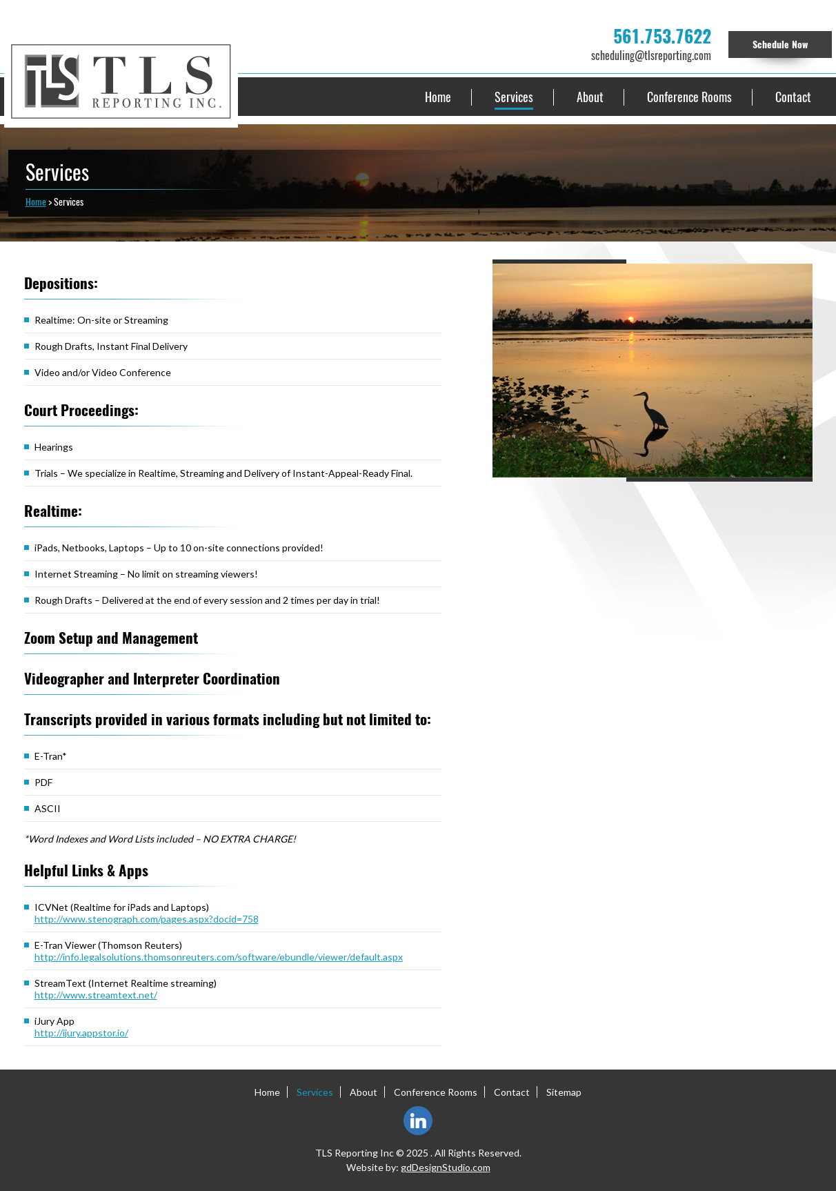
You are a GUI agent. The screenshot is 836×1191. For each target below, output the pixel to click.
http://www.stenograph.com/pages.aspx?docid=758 (146, 919)
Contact (793, 97)
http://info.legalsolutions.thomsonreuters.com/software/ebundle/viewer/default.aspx (218, 957)
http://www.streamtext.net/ (95, 995)
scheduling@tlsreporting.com (651, 55)
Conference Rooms (689, 97)
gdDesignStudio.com (445, 1167)
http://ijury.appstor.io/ (81, 1033)
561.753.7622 (662, 36)
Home (438, 97)
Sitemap (563, 1092)
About (590, 97)
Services (514, 97)
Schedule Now (780, 44)
